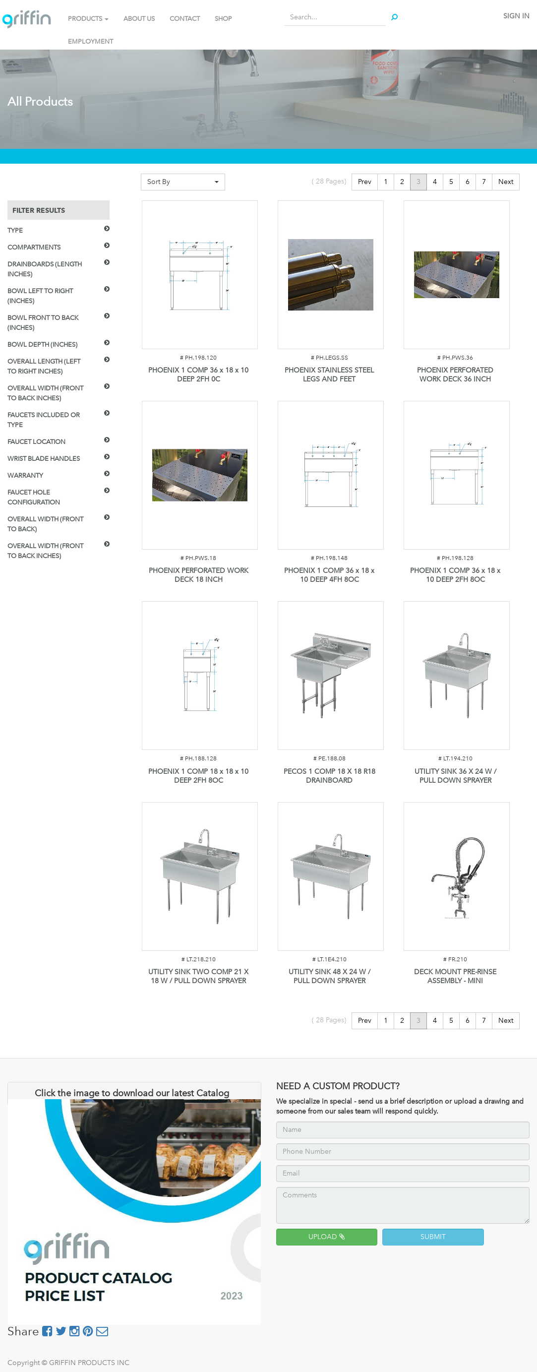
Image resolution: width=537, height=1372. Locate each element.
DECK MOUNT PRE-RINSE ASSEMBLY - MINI (455, 976)
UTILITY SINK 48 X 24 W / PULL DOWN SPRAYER (329, 976)
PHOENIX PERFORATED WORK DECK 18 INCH (198, 575)
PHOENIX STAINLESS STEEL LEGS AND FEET (329, 374)
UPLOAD (326, 1237)
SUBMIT (433, 1237)
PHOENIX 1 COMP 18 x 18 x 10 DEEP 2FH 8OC (198, 776)
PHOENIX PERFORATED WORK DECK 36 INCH (455, 374)
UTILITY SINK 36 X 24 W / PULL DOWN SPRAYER (455, 776)
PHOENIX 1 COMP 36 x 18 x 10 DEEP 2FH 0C (198, 374)
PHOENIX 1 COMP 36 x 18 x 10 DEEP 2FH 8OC (455, 575)
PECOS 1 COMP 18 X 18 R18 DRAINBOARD (329, 776)
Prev (364, 182)
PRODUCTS (88, 18)
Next (505, 182)
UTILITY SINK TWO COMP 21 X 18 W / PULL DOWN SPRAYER (198, 976)
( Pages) (329, 181)
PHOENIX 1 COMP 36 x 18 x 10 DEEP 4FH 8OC (329, 575)
